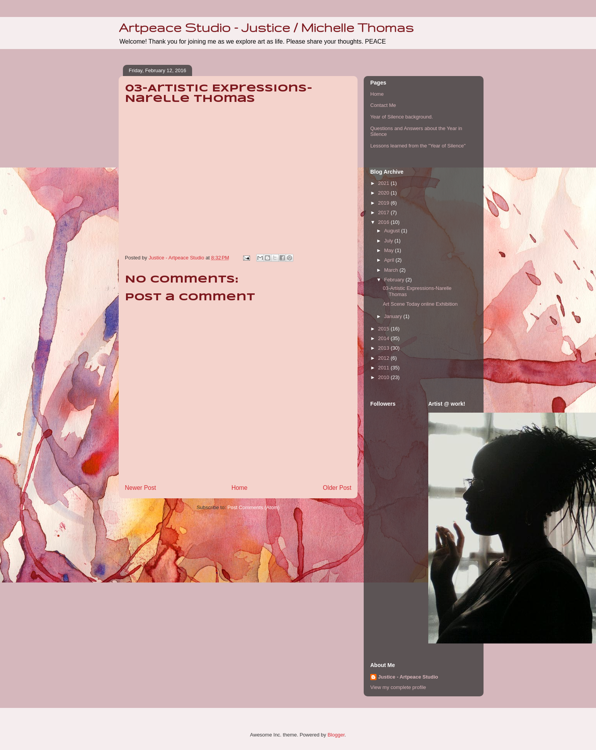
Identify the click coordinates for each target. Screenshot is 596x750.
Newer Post (140, 487)
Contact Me (383, 105)
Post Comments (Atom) (253, 507)
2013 (384, 348)
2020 (384, 193)
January (394, 316)
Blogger (335, 735)
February (395, 280)
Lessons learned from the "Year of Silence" (418, 146)
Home (240, 487)
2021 (384, 183)
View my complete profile (398, 687)
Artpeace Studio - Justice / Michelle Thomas (266, 27)
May (389, 250)
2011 (384, 368)
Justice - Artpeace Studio (408, 677)
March (392, 270)
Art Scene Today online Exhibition (420, 304)
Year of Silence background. (401, 117)
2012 (384, 358)
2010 (384, 377)
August (392, 231)
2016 (384, 222)
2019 (384, 203)
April (390, 260)
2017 (384, 212)
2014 (384, 338)
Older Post (337, 487)
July (389, 241)
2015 (384, 329)
